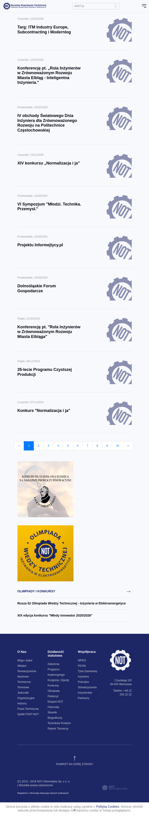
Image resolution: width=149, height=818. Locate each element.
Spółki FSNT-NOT (28, 714)
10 (117, 445)
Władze (21, 665)
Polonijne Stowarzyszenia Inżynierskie (87, 687)
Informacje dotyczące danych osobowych (49, 793)
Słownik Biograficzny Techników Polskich (59, 718)
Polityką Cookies (107, 806)
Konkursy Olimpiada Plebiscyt (54, 691)
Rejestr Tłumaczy (58, 728)
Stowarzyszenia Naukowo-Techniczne (26, 677)
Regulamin (22, 793)
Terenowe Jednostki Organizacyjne (26, 693)
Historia (22, 703)
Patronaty (53, 707)
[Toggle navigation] (144, 6)
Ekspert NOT (55, 701)
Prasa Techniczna (28, 708)
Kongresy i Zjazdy (58, 680)
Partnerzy (83, 698)
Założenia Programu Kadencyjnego (56, 669)
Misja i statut (24, 660)
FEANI (82, 665)
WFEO (82, 660)
